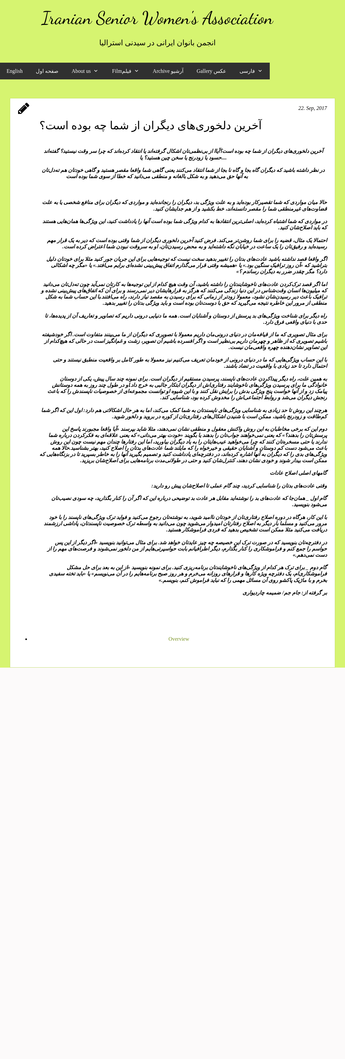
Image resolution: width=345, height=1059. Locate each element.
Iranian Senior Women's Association (157, 18)
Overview (179, 639)
